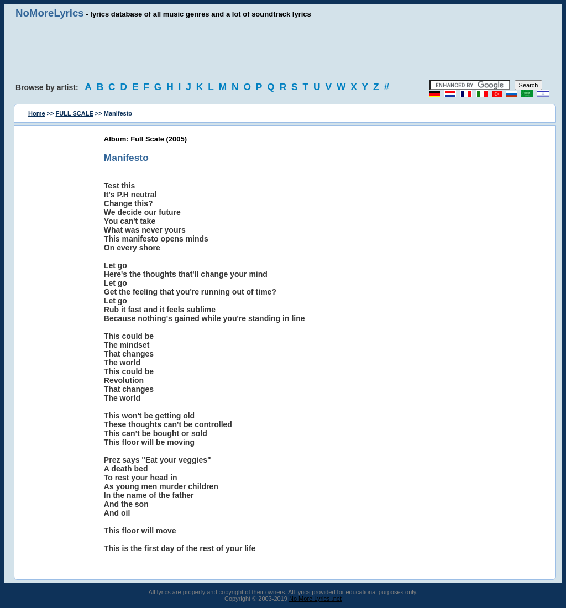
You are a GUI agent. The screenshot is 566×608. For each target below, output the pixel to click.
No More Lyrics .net (315, 598)
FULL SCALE (74, 113)
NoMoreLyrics (49, 13)
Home (36, 113)
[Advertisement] (283, 50)
